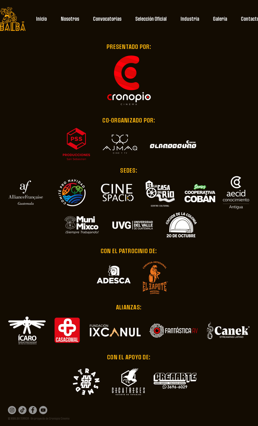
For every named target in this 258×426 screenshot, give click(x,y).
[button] (70, 19)
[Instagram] (12, 410)
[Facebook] (33, 410)
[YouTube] (43, 410)
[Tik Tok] (22, 410)
